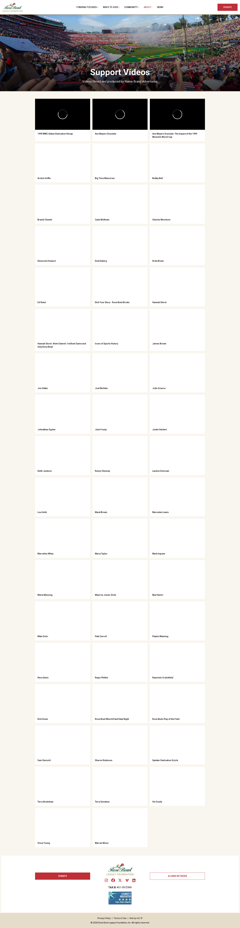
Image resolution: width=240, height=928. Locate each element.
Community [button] (131, 7)
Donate (62, 876)
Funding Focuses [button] (87, 7)
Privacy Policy (104, 918)
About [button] (147, 7)
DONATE (227, 7)
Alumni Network (177, 876)
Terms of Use (120, 918)
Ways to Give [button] (110, 7)
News (160, 7)
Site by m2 (135, 918)
